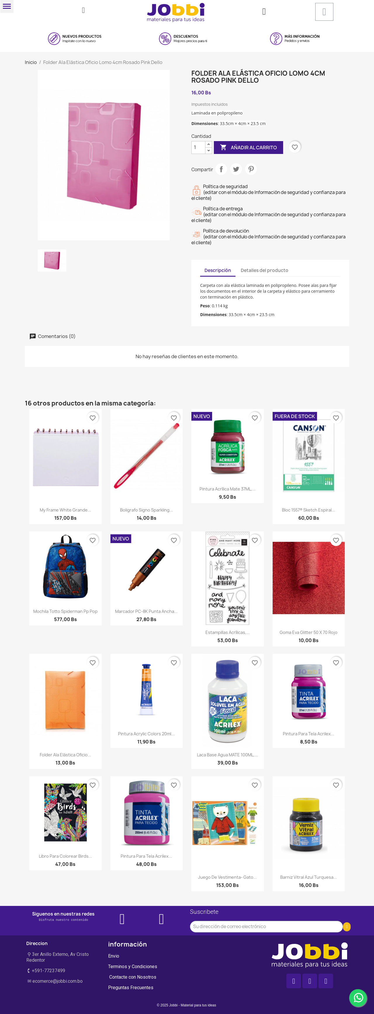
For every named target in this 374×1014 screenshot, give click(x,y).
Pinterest (251, 169)
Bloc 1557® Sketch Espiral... (308, 510)
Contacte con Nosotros (132, 977)
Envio (113, 956)
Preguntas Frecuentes (130, 987)
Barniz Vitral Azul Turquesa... (308, 877)
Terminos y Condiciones (132, 966)
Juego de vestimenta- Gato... (227, 877)
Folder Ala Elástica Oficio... (65, 755)
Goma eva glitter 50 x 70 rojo (308, 632)
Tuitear (236, 169)
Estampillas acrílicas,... (227, 632)
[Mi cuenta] (264, 11)
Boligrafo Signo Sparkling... (146, 510)
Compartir (221, 169)
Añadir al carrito (248, 147)
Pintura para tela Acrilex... (308, 733)
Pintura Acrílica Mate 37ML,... (228, 489)
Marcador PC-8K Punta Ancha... (146, 611)
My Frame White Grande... (65, 510)
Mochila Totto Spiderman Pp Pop (65, 611)
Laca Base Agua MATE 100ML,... (227, 755)
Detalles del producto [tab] (264, 270)
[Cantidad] (198, 147)
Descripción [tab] (218, 270)
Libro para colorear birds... (65, 856)
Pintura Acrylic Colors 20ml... (146, 733)
